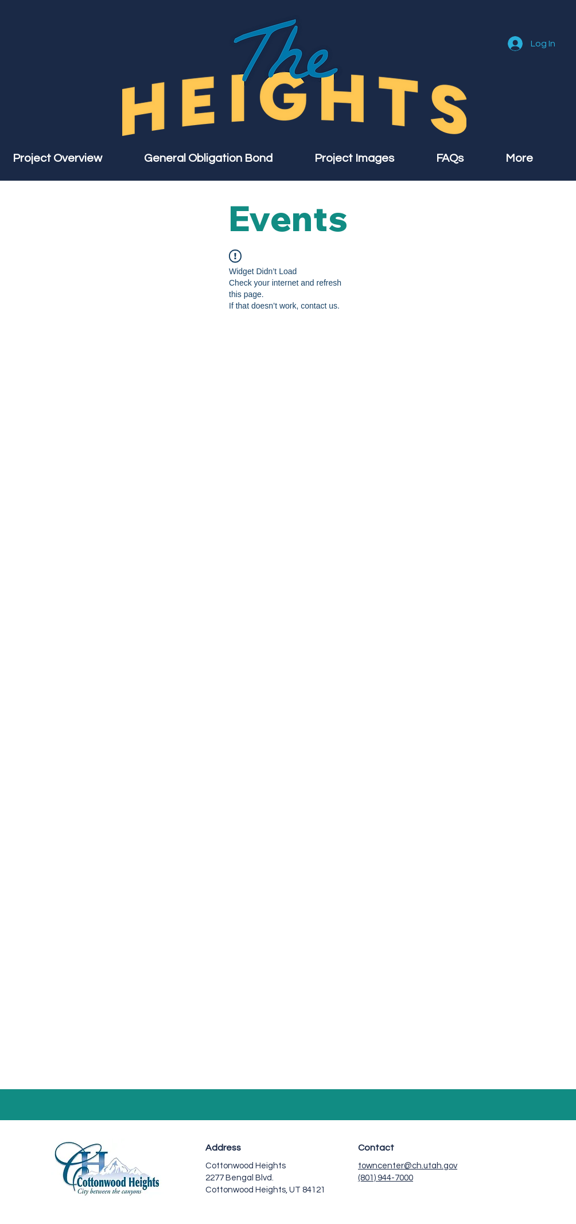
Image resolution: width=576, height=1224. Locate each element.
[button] (534, 158)
